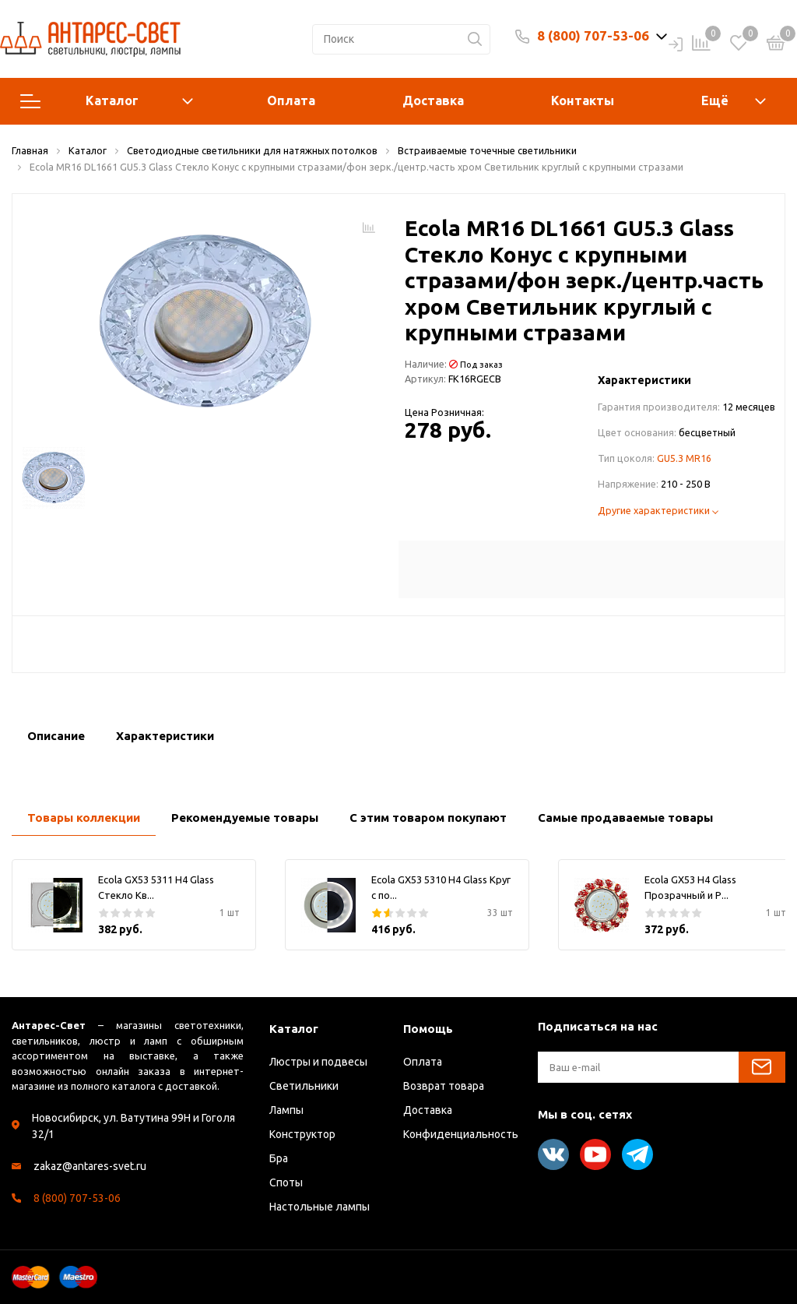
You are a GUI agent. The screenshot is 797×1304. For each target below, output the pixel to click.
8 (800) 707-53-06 (593, 35)
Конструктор (302, 1134)
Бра (278, 1158)
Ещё (715, 100)
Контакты (582, 100)
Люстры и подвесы (318, 1062)
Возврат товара (443, 1086)
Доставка (433, 100)
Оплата (291, 100)
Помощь (428, 1028)
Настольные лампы (319, 1206)
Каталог (106, 101)
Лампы (286, 1110)
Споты (286, 1182)
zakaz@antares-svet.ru (89, 1166)
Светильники (304, 1086)
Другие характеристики (658, 510)
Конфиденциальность (460, 1134)
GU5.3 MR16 (684, 458)
